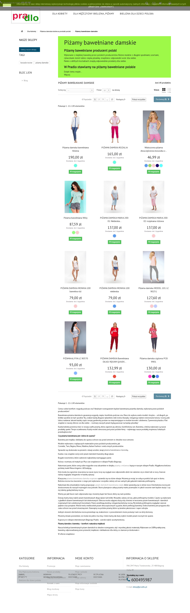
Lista (169, 90)
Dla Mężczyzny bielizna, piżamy (93, 13)
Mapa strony (52, 594)
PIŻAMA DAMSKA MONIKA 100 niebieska (114, 290)
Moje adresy (80, 577)
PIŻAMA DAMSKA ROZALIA (114, 147)
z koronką (124, 450)
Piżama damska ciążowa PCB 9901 (154, 360)
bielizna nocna (26, 72)
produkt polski (41, 76)
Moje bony (79, 589)
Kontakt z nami (53, 583)
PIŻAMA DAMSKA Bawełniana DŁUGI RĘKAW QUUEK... (114, 360)
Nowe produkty (53, 572)
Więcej (67, 74)
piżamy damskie (42, 68)
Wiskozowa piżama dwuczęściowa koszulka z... (154, 149)
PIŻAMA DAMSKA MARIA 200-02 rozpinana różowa (153, 219)
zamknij (7, 5)
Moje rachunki (81, 572)
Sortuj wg (62, 90)
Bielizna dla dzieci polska (137, 13)
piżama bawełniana (112, 450)
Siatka (164, 90)
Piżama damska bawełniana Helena (75, 149)
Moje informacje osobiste (86, 583)
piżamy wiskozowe (28, 85)
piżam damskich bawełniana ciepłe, (109, 485)
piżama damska (42, 72)
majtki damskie (40, 80)
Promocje (51, 566)
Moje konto (84, 558)
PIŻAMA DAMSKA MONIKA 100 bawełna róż (75, 290)
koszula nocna (26, 76)
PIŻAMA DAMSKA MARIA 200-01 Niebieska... (114, 219)
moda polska (25, 80)
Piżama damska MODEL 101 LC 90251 (153, 290)
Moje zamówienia (82, 566)
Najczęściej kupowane (56, 577)
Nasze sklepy (28, 40)
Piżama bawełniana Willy (75, 217)
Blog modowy (53, 589)
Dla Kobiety (59, 13)
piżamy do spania (27, 89)
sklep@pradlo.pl (140, 587)
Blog (26, 106)
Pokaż (99, 90)
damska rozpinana (90, 478)
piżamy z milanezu (121, 465)
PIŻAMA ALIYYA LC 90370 (75, 358)
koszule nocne (26, 68)
